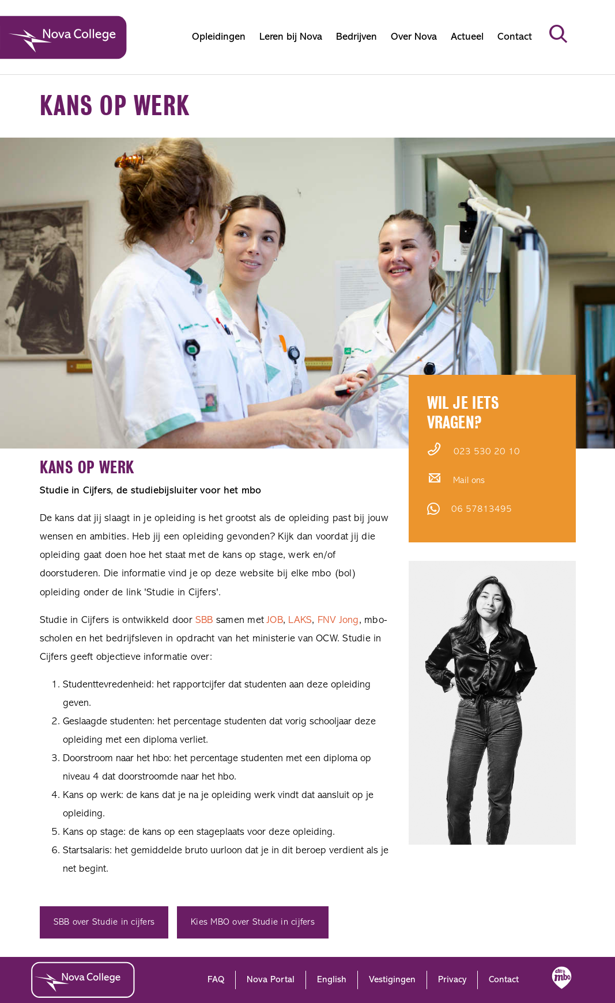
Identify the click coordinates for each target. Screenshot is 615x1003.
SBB (204, 620)
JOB (275, 620)
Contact (504, 980)
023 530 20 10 (487, 452)
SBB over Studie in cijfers (104, 922)
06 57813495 (481, 509)
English (331, 980)
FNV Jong (338, 620)
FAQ (215, 980)
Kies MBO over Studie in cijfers (253, 922)
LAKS (300, 620)
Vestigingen (392, 980)
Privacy (452, 980)
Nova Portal (271, 980)
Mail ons (469, 480)
